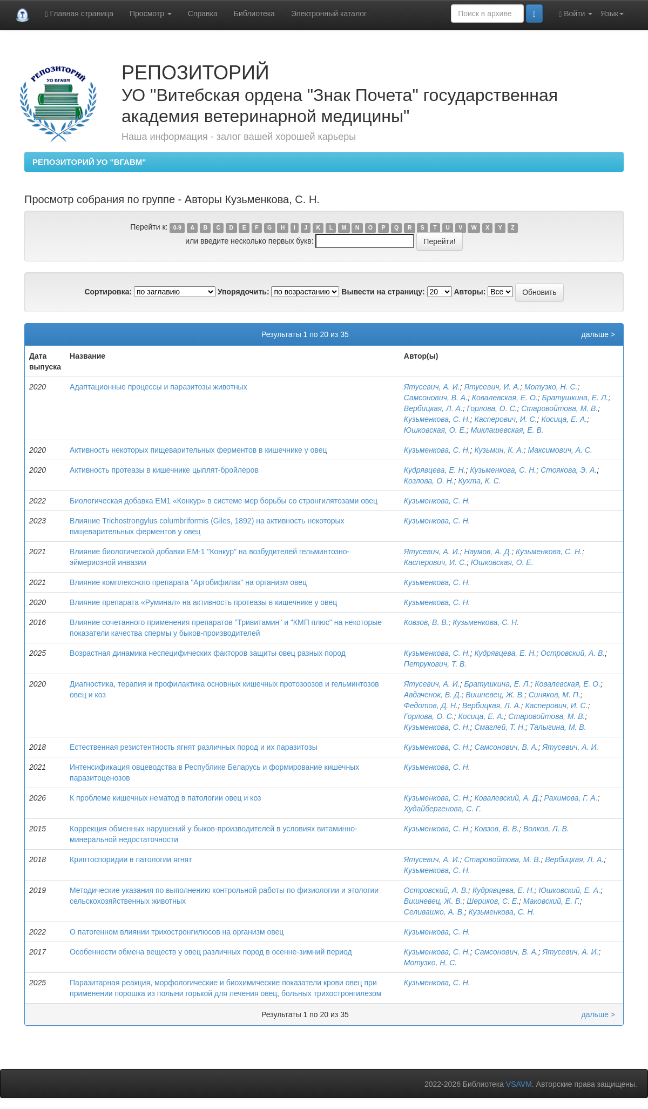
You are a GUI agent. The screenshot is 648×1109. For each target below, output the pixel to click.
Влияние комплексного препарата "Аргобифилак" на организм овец (188, 582)
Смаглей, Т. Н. (500, 727)
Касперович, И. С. (506, 419)
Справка (203, 13)
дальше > (598, 334)
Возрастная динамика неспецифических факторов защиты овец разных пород (208, 653)
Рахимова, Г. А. (570, 798)
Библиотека (254, 13)
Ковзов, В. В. (426, 622)
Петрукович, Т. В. (435, 664)
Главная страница (79, 13)
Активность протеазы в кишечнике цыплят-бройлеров (164, 470)
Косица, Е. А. (564, 419)
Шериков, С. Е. (493, 901)
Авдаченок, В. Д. (433, 694)
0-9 (177, 227)
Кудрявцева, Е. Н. (435, 470)
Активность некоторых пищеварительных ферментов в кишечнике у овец (198, 450)
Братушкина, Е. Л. (575, 397)
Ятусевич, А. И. (432, 386)
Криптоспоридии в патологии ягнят (131, 859)
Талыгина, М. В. (558, 727)
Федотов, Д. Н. (431, 705)
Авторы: (469, 291)
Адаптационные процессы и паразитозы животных (158, 386)
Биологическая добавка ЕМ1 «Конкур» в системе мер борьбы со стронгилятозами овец (223, 500)
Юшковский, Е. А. (569, 890)
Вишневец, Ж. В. (494, 694)
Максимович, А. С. (560, 450)
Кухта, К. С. (479, 480)
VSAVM (519, 1084)
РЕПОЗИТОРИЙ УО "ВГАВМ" (89, 161)
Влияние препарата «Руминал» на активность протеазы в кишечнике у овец (203, 602)
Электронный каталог (329, 13)
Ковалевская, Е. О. (505, 397)
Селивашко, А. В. (434, 912)
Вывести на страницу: (382, 291)
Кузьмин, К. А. (499, 450)
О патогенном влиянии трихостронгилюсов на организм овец (177, 931)
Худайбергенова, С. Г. (442, 808)
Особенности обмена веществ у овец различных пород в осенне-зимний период (211, 951)
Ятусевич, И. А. (492, 386)
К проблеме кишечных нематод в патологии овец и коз (165, 798)
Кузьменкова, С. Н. (437, 419)
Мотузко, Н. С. (550, 386)
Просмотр (151, 13)
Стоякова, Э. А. (569, 470)
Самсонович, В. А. (436, 397)
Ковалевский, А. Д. (507, 798)
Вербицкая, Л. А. (433, 408)
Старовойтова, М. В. (559, 408)
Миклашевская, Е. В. (506, 430)
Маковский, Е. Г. (551, 901)
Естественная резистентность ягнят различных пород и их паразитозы (194, 747)
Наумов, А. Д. (487, 551)
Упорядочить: (243, 291)
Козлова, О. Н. (429, 480)
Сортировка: (108, 291)
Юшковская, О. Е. (435, 430)
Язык (612, 13)
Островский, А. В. (573, 653)
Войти (575, 13)
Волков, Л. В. (546, 828)
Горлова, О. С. (492, 408)
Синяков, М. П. (554, 694)
